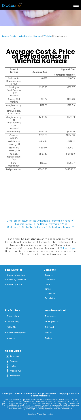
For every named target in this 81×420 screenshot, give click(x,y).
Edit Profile (11, 327)
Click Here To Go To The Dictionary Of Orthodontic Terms (40, 226)
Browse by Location (16, 275)
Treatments (50, 316)
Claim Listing (13, 316)
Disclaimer (50, 293)
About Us (49, 275)
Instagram (13, 375)
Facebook (12, 356)
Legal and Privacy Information (40, 414)
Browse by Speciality (16, 279)
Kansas (38, 36)
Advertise (11, 338)
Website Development (17, 332)
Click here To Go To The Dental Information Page (40, 223)
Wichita (47, 36)
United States (25, 36)
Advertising (50, 298)
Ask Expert (49, 327)
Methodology (67, 247)
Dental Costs (9, 36)
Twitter (11, 366)
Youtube (12, 361)
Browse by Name (14, 284)
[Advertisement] (40, 196)
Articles (48, 332)
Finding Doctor (51, 321)
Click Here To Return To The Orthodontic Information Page (40, 220)
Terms (48, 289)
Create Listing (13, 321)
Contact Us (50, 279)
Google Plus (13, 370)
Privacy (48, 284)
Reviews (48, 338)
